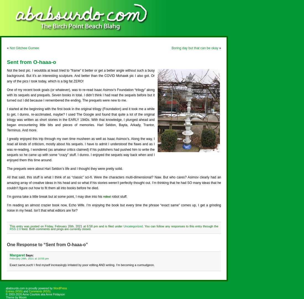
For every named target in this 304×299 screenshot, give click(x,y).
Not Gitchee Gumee (24, 48)
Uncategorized (133, 226)
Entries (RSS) (14, 291)
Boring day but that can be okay (195, 48)
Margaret (17, 255)
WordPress (60, 288)
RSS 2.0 (15, 229)
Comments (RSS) (39, 291)
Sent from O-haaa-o (31, 62)
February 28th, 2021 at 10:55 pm (29, 258)
